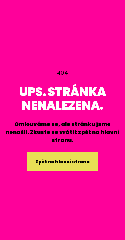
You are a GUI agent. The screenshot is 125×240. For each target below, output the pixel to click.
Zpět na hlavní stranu (62, 161)
